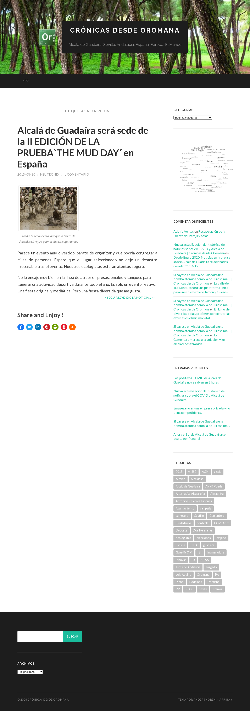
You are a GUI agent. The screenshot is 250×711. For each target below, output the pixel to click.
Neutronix (49, 174)
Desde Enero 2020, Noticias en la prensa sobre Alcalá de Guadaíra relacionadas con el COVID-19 (201, 261)
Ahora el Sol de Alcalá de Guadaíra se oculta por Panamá (199, 436)
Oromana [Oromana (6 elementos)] (203, 574)
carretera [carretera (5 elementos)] (182, 515)
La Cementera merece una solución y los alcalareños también (199, 339)
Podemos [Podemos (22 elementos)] (195, 582)
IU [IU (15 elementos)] (193, 560)
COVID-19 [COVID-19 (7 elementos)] (221, 523)
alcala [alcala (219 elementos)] (217, 471)
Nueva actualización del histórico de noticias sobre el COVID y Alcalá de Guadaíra (199, 395)
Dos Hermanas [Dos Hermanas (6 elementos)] (202, 530)
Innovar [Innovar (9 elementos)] (181, 560)
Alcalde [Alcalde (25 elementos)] (180, 479)
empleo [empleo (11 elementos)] (221, 538)
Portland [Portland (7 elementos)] (214, 582)
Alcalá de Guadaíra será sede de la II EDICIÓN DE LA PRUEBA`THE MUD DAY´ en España (82, 147)
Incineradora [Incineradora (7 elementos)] (215, 552)
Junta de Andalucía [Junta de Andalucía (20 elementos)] (188, 567)
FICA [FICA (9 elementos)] (194, 545)
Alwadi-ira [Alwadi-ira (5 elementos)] (217, 493)
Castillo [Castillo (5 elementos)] (199, 515)
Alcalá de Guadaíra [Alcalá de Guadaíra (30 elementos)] (188, 486)
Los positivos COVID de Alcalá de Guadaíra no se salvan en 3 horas (197, 380)
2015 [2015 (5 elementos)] (179, 471)
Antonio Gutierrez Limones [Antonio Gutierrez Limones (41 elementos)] (194, 501)
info (25, 80)
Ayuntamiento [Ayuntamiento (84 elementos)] (185, 508)
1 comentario (76, 174)
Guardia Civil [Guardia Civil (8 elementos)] (184, 552)
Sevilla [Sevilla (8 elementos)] (203, 589)
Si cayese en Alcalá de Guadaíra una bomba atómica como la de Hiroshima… (201, 423)
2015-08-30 (26, 174)
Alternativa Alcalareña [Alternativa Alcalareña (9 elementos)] (190, 493)
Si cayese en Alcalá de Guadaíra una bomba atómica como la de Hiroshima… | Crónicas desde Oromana (202, 279)
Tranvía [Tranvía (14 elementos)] (217, 589)
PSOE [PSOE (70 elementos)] (189, 589)
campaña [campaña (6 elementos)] (205, 508)
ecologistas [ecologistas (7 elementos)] (183, 538)
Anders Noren (205, 699)
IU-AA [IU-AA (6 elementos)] (204, 560)
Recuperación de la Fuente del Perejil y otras (199, 233)
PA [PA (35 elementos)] (217, 574)
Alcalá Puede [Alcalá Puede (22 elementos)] (213, 486)
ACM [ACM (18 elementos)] (205, 471)
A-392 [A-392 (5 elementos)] (192, 471)
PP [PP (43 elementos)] (178, 589)
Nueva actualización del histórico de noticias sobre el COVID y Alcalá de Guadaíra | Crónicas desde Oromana (199, 248)
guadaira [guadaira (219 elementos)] (208, 545)
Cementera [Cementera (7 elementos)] (217, 515)
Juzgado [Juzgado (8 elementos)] (211, 567)
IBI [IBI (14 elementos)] (200, 552)
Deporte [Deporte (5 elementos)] (181, 530)
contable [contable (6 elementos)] (203, 523)
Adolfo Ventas (183, 231)
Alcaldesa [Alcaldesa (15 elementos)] (197, 479)
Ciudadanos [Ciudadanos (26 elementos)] (183, 523)
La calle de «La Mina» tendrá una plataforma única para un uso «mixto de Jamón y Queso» (201, 287)
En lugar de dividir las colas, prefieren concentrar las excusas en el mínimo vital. (201, 313)
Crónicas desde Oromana (125, 30)
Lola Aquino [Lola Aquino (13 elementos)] (183, 574)
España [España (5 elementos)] (180, 545)
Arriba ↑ (226, 699)
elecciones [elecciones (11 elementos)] (204, 538)
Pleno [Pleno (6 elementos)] (180, 582)
